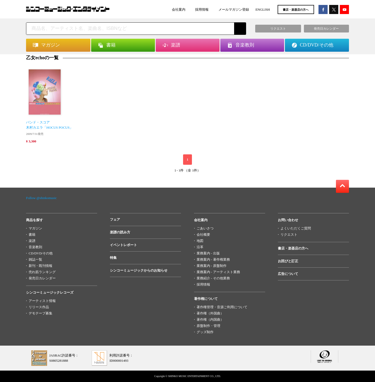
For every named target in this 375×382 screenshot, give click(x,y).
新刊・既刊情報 (40, 266)
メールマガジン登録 (233, 9)
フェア (115, 219)
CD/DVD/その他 (41, 253)
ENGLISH (262, 9)
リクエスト (288, 234)
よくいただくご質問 (295, 228)
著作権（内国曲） (210, 319)
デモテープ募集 (40, 313)
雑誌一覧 (35, 259)
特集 (113, 258)
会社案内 (178, 9)
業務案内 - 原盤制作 (212, 266)
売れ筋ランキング (42, 272)
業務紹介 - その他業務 (213, 278)
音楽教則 (35, 247)
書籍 (32, 234)
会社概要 (203, 234)
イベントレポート (123, 245)
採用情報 (202, 9)
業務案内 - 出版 (208, 253)
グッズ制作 (205, 332)
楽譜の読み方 (120, 232)
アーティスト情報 (42, 301)
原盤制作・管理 (208, 326)
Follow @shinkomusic (41, 198)
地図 (200, 241)
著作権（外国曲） (210, 313)
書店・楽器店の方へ (296, 9)
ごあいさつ (205, 228)
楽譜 (32, 241)
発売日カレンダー (42, 278)
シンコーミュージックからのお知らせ (138, 270)
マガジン (35, 228)
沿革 (200, 247)
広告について (288, 274)
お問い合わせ (288, 220)
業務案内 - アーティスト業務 (218, 272)
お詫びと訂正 (288, 261)
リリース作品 (39, 307)
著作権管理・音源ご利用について (222, 307)
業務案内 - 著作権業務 (213, 259)
